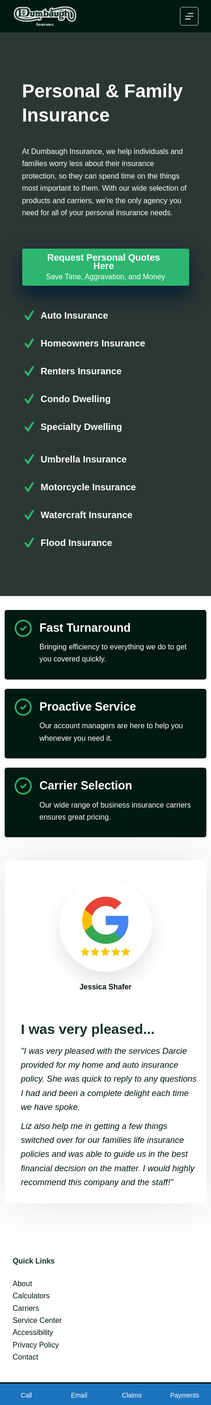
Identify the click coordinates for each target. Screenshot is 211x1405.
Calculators (31, 1296)
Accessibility (33, 1332)
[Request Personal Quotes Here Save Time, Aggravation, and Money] (105, 267)
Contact (25, 1357)
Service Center (37, 1320)
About (22, 1284)
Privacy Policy (36, 1345)
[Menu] (189, 16)
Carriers (26, 1308)
